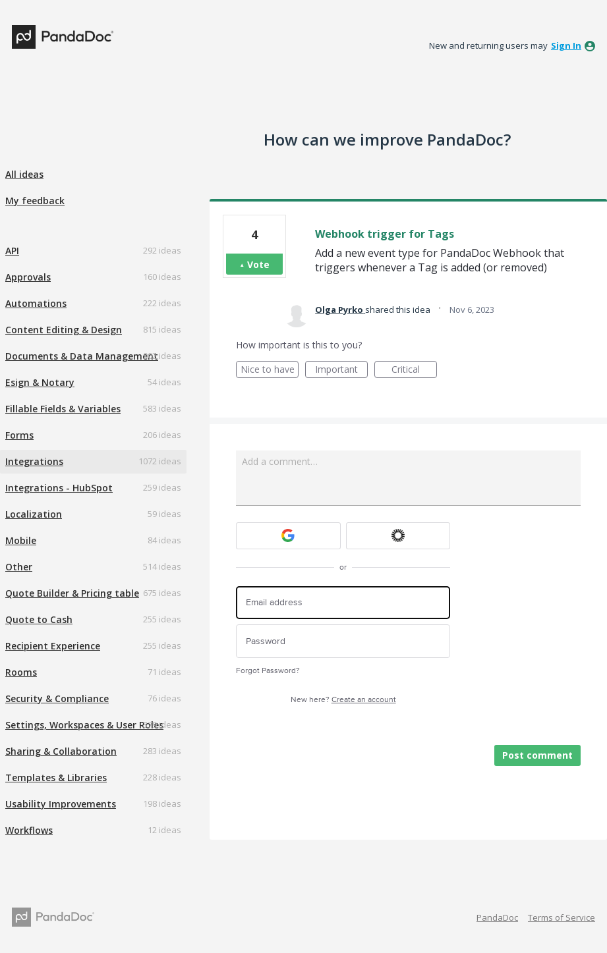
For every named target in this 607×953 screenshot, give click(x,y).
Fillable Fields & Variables (63, 408)
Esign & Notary (39, 382)
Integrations (34, 461)
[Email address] (343, 603)
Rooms (21, 672)
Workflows (29, 830)
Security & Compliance (57, 698)
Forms (19, 435)
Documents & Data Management (81, 356)
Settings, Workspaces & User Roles (84, 725)
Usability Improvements (60, 804)
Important (341, 370)
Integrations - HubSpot (59, 487)
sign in (566, 45)
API (12, 250)
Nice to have (270, 370)
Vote (258, 264)
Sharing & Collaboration (61, 751)
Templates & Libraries (56, 777)
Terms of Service (561, 917)
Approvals (28, 277)
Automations (36, 303)
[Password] (343, 641)
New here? (343, 700)
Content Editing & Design (63, 329)
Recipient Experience (52, 646)
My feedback (35, 200)
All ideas (24, 174)
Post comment (537, 755)
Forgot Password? (268, 671)
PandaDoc (497, 917)
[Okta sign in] (398, 535)
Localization (33, 514)
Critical (414, 370)
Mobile (20, 540)
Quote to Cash (38, 619)
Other (18, 566)
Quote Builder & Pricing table (72, 593)
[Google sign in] (288, 535)
